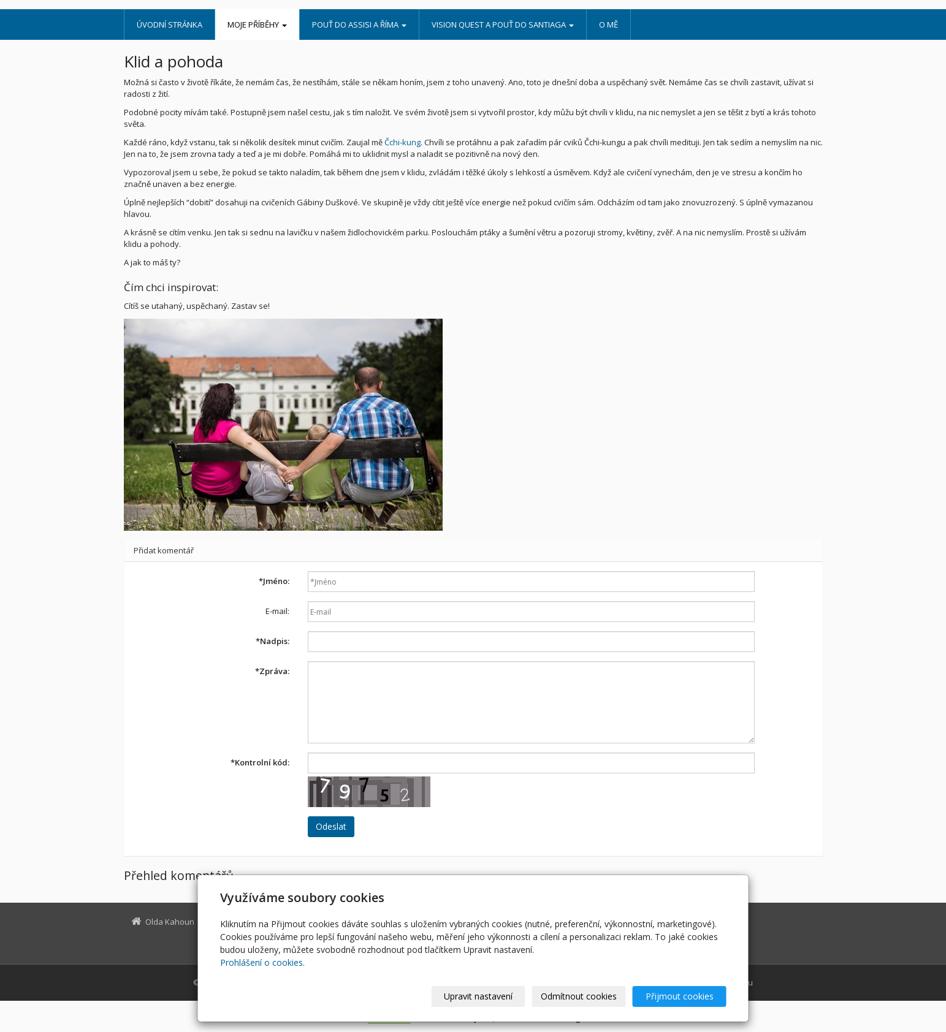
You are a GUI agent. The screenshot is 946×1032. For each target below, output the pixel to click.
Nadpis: (272, 641)
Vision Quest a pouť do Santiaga (503, 24)
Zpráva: (272, 671)
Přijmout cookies (680, 996)
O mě (608, 24)
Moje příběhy (257, 24)
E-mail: (277, 611)
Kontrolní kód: (260, 762)
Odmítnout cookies (579, 996)
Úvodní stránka (169, 24)
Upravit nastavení (478, 996)
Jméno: (274, 580)
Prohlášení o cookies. (262, 962)
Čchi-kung (402, 142)
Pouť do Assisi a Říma (359, 24)
